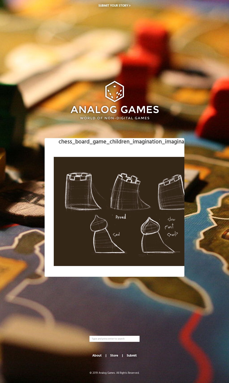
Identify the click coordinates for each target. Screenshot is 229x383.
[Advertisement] (114, 40)
